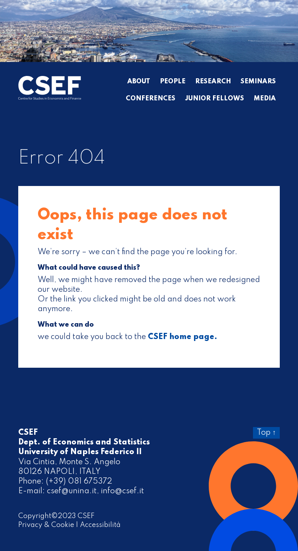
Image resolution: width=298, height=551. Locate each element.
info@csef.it (122, 491)
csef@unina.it (72, 491)
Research (213, 82)
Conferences (150, 99)
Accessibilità (100, 525)
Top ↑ (266, 433)
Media (265, 99)
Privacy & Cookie (46, 525)
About (138, 82)
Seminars (258, 82)
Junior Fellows (214, 99)
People (172, 82)
